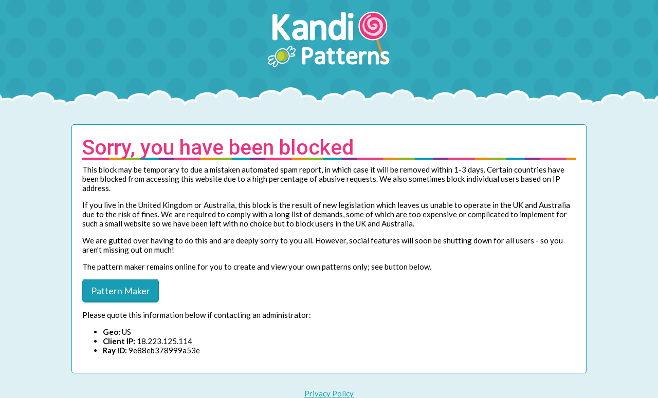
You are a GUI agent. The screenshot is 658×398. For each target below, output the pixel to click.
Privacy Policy (329, 393)
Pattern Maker (120, 290)
